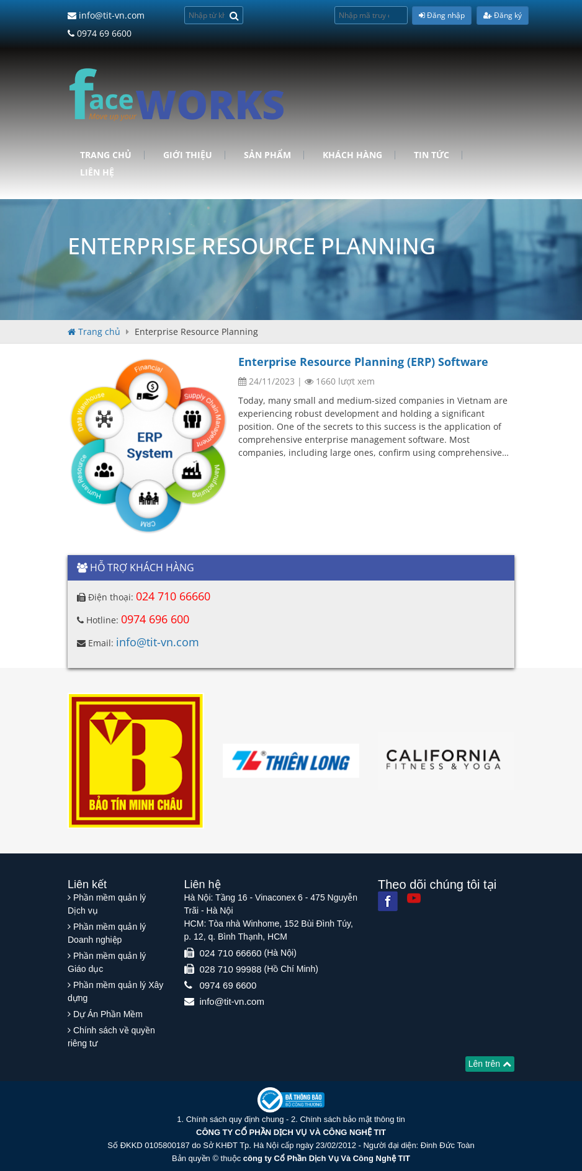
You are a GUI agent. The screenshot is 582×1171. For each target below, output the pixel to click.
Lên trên (489, 1064)
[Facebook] (388, 901)
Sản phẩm (267, 155)
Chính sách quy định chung (235, 1119)
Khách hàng (352, 155)
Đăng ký (502, 15)
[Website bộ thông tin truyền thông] (291, 1099)
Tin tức (431, 155)
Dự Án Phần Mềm (108, 1014)
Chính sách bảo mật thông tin (352, 1119)
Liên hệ (97, 172)
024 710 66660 (173, 596)
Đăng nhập (442, 15)
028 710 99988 (231, 969)
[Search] (234, 15)
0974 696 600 (155, 619)
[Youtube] (414, 898)
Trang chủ (106, 155)
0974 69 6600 (100, 33)
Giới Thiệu (187, 155)
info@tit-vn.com (106, 15)
